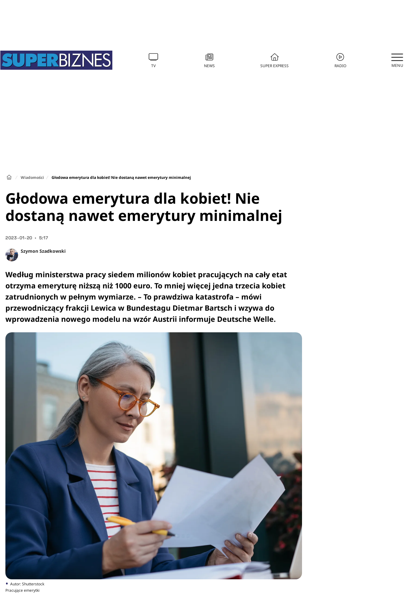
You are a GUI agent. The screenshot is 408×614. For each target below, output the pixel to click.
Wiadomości (32, 177)
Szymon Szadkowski (43, 251)
